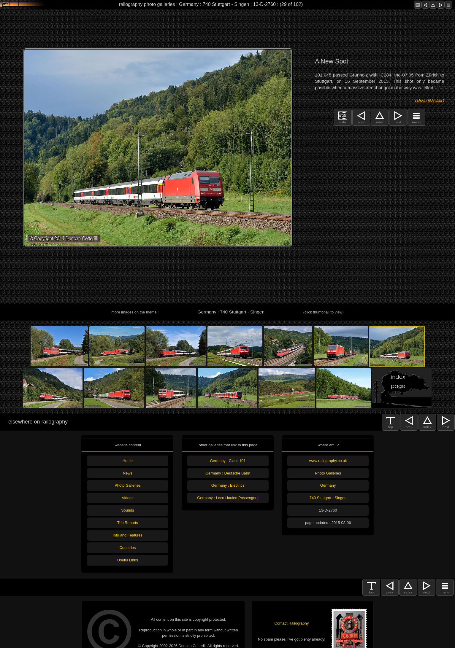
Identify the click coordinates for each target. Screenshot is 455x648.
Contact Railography (291, 623)
